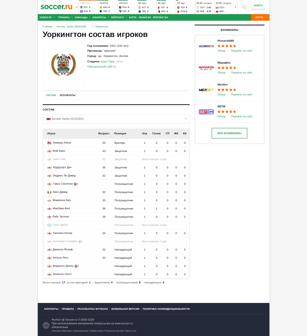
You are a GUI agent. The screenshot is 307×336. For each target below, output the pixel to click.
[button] (77, 7)
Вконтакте (67, 331)
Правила (68, 308)
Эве (144, 11)
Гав (124, 11)
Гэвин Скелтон (63, 183)
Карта (133, 17)
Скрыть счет (130, 331)
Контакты (51, 308)
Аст (144, 7)
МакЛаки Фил (61, 208)
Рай (202, 11)
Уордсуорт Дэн (62, 167)
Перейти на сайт (241, 50)
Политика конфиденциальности (166, 308)
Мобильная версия (125, 308)
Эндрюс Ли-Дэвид (64, 175)
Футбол (56, 319)
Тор (183, 7)
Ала (86, 11)
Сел (202, 7)
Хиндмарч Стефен (65, 241)
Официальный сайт (101, 66)
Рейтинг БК (160, 17)
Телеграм (56, 331)
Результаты (67, 95)
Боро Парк (107, 61)
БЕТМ (221, 106)
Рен (124, 7)
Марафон (224, 62)
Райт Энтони (61, 216)
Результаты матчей (114, 331)
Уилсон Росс (61, 257)
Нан (105, 7)
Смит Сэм (59, 159)
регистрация (258, 9)
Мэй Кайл (59, 150)
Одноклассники (81, 331)
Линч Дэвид (60, 191)
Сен (221, 7)
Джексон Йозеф (63, 249)
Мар (221, 11)
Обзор (222, 50)
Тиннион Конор (62, 232)
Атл (86, 7)
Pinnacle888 (226, 40)
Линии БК (145, 17)
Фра (163, 11)
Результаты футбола (93, 308)
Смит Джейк (60, 224)
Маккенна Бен (62, 200)
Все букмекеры (229, 133)
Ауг (163, 7)
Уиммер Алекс (62, 142)
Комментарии (96, 331)
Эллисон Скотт (62, 274)
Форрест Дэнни (63, 265)
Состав (51, 95)
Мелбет (223, 84)
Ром (183, 11)
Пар (105, 11)
